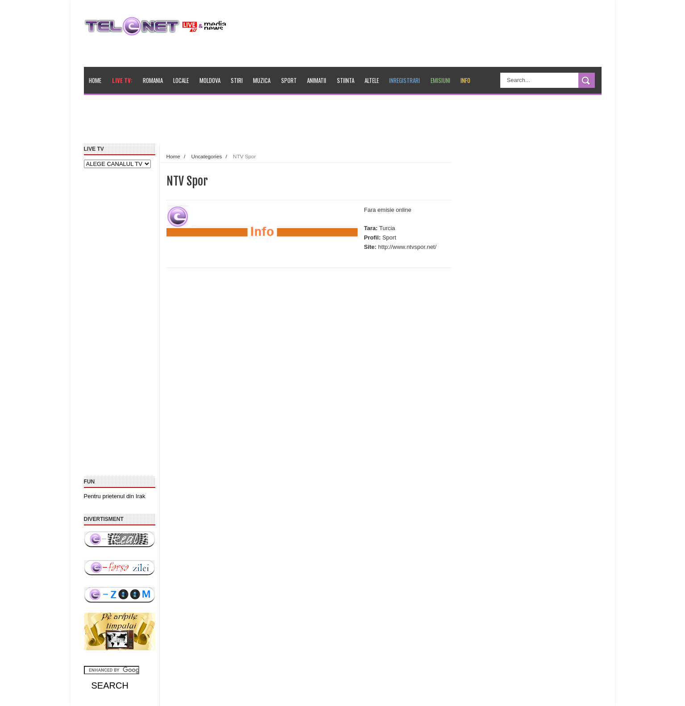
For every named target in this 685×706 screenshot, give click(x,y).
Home (95, 80)
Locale (181, 80)
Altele (372, 80)
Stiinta (345, 80)
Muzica (261, 80)
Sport (289, 80)
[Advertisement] (289, 122)
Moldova (209, 80)
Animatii (316, 80)
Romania (153, 80)
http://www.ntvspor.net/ (407, 247)
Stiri (237, 80)
